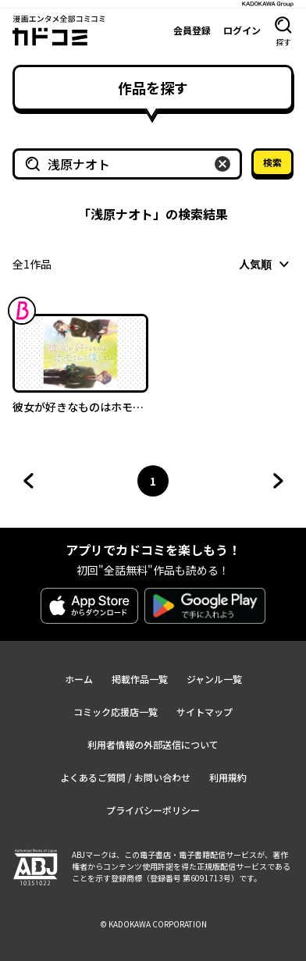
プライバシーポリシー (153, 810)
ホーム (79, 678)
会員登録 (192, 30)
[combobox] (266, 263)
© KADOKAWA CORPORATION (153, 924)
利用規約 (228, 777)
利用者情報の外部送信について (153, 744)
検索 (272, 162)
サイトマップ (204, 711)
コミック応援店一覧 (115, 711)
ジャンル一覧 (214, 678)
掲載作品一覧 (140, 678)
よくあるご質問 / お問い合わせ (125, 777)
